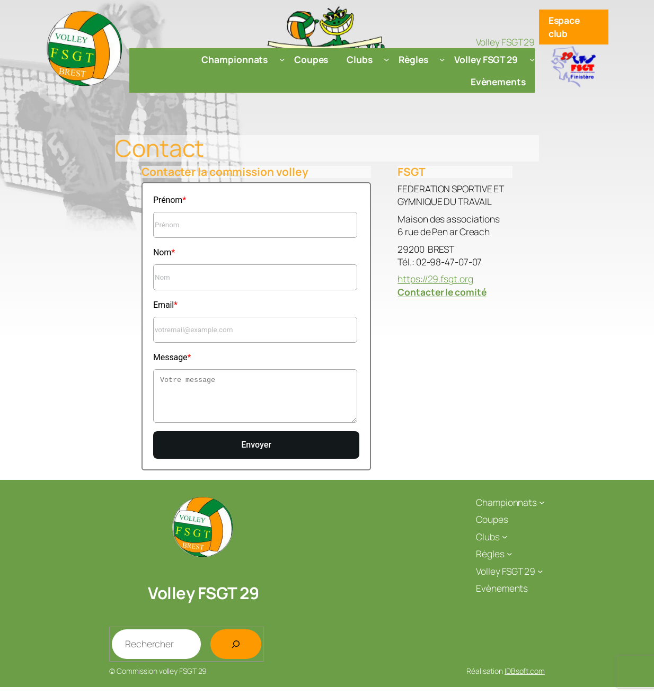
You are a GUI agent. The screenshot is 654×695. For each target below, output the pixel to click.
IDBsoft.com (525, 679)
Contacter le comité (441, 292)
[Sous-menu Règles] (442, 59)
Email (163, 305)
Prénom (167, 200)
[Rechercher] (235, 652)
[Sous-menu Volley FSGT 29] (532, 59)
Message (170, 357)
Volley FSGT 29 (203, 601)
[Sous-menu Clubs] (386, 59)
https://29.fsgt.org (435, 278)
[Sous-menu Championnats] (282, 59)
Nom (162, 252)
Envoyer (256, 453)
